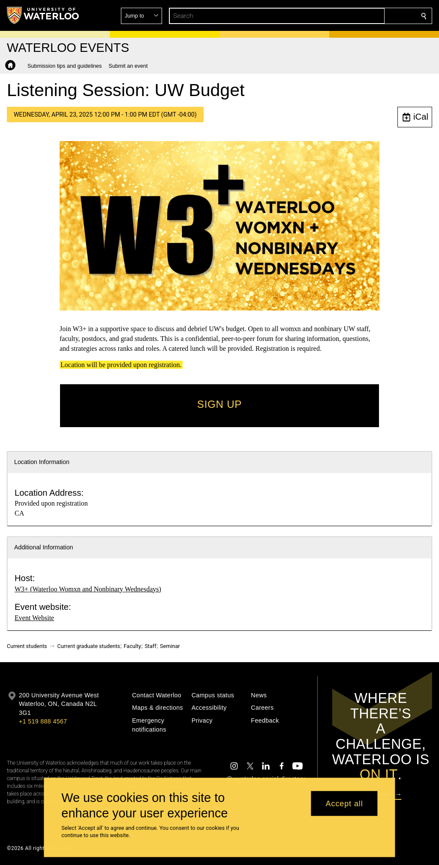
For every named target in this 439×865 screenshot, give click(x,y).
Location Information (41, 461)
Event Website (34, 617)
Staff (150, 646)
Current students (27, 646)
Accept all (344, 803)
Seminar (170, 646)
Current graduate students (88, 646)
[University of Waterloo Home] (43, 15)
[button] (362, 16)
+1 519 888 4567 (43, 721)
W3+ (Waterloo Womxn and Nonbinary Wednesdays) (88, 589)
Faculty (132, 646)
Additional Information (43, 547)
